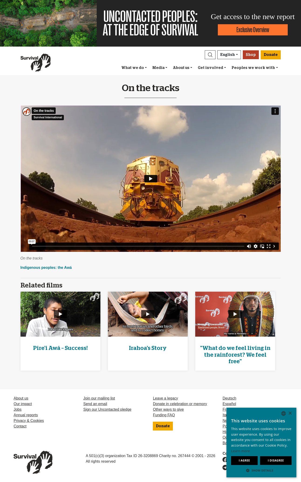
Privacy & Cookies (29, 421)
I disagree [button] (276, 460)
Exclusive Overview (252, 29)
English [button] (227, 55)
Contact (20, 426)
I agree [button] (244, 460)
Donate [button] (271, 55)
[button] (210, 54)
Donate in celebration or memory (180, 404)
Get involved (210, 68)
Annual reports (26, 415)
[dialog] (261, 442)
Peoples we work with (253, 68)
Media (158, 68)
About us (181, 68)
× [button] (290, 413)
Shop (251, 55)
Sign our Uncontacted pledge (107, 409)
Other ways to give (168, 409)
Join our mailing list (99, 398)
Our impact (23, 404)
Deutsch (229, 398)
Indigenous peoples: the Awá (46, 268)
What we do (132, 68)
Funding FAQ (164, 415)
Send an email (95, 404)
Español (229, 404)
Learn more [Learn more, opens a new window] (240, 451)
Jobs (17, 409)
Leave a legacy (165, 398)
